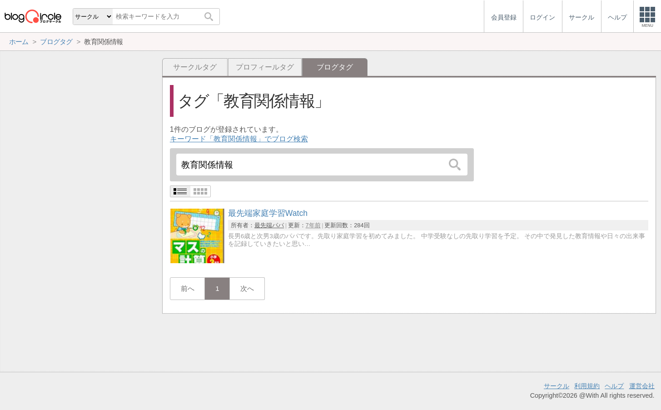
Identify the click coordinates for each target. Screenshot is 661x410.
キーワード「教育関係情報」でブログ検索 (239, 139)
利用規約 (587, 386)
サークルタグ (195, 67)
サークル (556, 386)
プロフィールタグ (265, 67)
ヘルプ (614, 386)
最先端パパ (269, 225)
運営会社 (642, 386)
